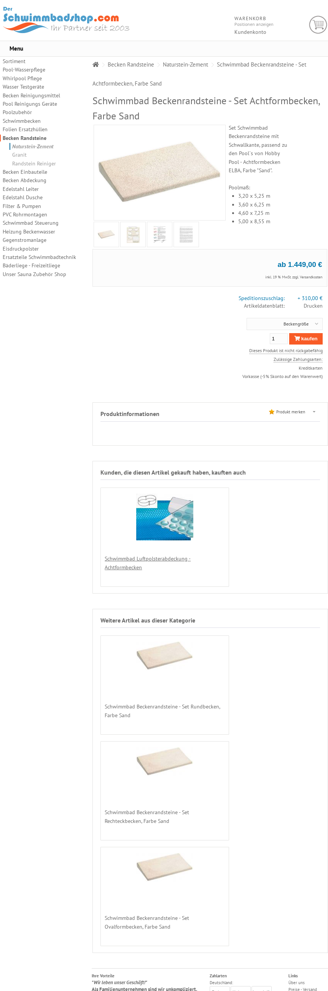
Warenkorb (318, 25)
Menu (16, 48)
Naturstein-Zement (32, 146)
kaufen (306, 338)
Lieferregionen (302, 896)
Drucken (313, 305)
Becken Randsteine (24, 138)
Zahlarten (297, 889)
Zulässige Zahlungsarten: (298, 359)
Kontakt (295, 937)
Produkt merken (290, 411)
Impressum (298, 944)
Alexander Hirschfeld (254, 987)
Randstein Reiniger (34, 163)
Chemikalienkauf (303, 903)
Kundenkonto (250, 32)
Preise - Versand (302, 882)
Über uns (296, 875)
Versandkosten (311, 277)
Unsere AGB (299, 910)
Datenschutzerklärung (308, 917)
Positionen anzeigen (254, 24)
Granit (19, 154)
